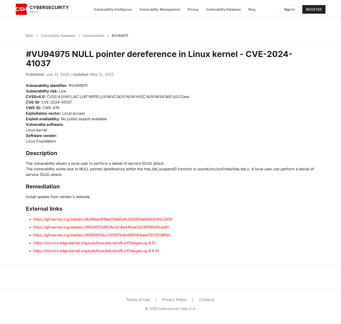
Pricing (193, 9)
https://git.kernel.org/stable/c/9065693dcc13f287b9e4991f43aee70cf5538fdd (101, 235)
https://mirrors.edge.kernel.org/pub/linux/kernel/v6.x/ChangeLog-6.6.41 (96, 250)
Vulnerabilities (93, 36)
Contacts (207, 299)
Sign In (289, 9)
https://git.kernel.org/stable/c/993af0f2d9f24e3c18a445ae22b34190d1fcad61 (101, 227)
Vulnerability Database (223, 9)
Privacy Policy (174, 299)
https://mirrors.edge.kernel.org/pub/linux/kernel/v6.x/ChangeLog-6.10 (94, 243)
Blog (251, 9)
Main (29, 36)
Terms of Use (138, 299)
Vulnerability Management (160, 9)
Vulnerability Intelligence (113, 9)
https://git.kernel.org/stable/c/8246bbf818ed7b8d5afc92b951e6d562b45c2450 (103, 219)
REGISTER (314, 9)
